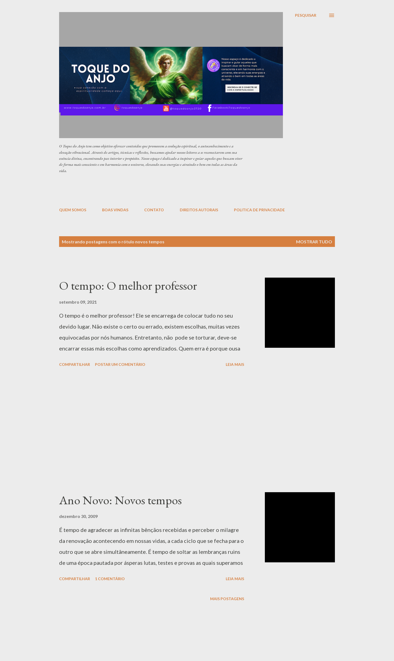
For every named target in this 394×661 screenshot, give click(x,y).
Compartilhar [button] (74, 364)
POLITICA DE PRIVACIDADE (259, 209)
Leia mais (235, 364)
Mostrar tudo (314, 241)
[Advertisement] (192, 190)
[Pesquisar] (305, 15)
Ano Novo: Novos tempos (120, 500)
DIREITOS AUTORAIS (199, 209)
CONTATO (154, 209)
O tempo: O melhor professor (128, 285)
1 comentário (110, 578)
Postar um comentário (120, 364)
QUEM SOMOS (72, 209)
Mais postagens (227, 598)
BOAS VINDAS (115, 209)
